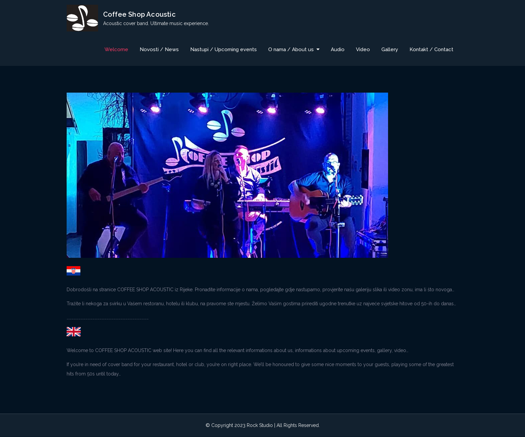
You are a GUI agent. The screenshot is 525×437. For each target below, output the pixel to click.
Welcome (116, 50)
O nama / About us (291, 50)
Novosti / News (159, 50)
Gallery (389, 50)
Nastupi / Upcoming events (223, 50)
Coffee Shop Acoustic (139, 14)
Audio (338, 50)
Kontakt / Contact (431, 50)
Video (363, 50)
